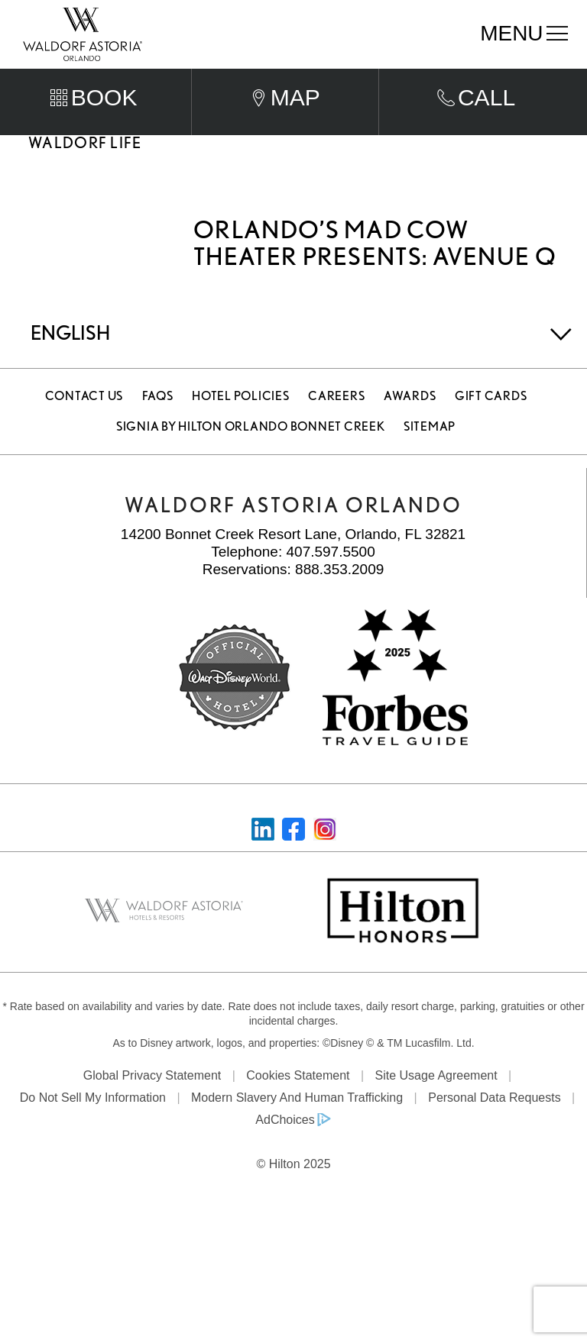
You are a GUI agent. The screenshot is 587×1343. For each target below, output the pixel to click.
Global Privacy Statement (152, 1093)
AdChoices (284, 1138)
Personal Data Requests (494, 1115)
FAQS (158, 414)
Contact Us (84, 414)
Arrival (182, 75)
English (70, 351)
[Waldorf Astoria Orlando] (83, 33)
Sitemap (430, 444)
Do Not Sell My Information (93, 1115)
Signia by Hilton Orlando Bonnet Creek (250, 444)
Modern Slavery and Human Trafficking (297, 1115)
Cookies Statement (297, 1093)
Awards (410, 414)
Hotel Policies (241, 414)
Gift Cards (491, 414)
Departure (330, 75)
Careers (336, 414)
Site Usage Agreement (436, 1093)
